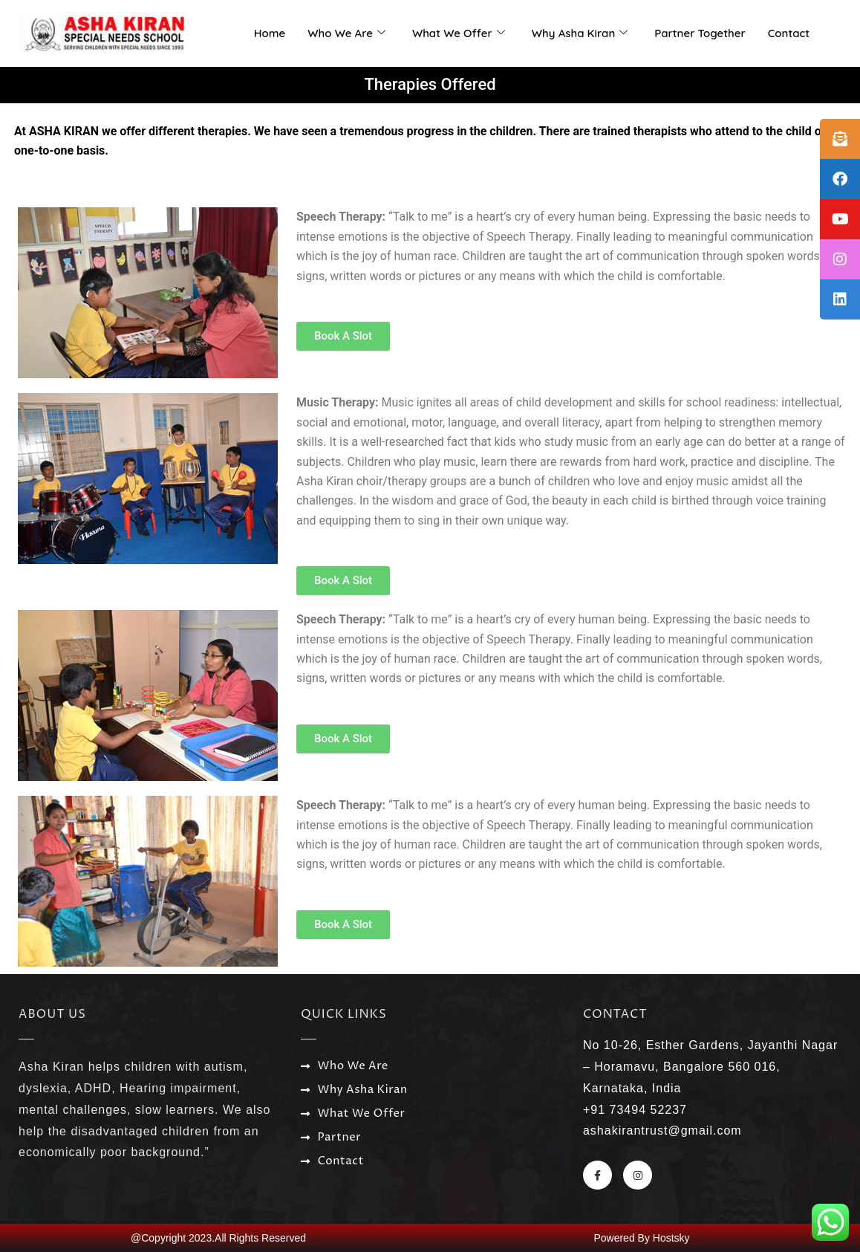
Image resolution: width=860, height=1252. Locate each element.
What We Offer (458, 33)
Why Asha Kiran (580, 33)
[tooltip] (840, 139)
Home (270, 33)
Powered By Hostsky (641, 1238)
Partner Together (700, 33)
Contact (788, 33)
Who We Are (346, 33)
